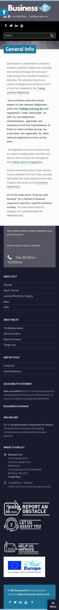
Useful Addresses (12, 371)
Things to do (10, 345)
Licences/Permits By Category (18, 296)
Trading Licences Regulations (26, 90)
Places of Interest (12, 339)
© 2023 (11, 590)
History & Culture (12, 333)
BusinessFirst (22, 590)
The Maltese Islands (13, 328)
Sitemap (8, 285)
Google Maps (14, 477)
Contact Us (9, 365)
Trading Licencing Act (31, 109)
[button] (4, 12)
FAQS (6, 307)
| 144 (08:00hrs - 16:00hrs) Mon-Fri (26, 16)
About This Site (11, 290)
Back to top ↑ (44, 594)
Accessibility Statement (16, 406)
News (6, 301)
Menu (53, 606)
